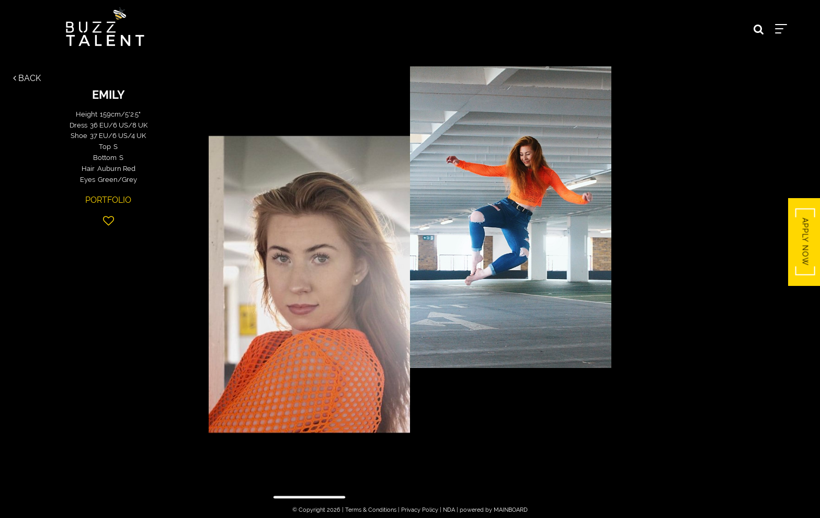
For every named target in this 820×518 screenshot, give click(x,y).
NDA (449, 510)
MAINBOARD (511, 510)
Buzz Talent (105, 26)
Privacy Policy (419, 510)
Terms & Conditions (370, 510)
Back (27, 78)
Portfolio (108, 200)
